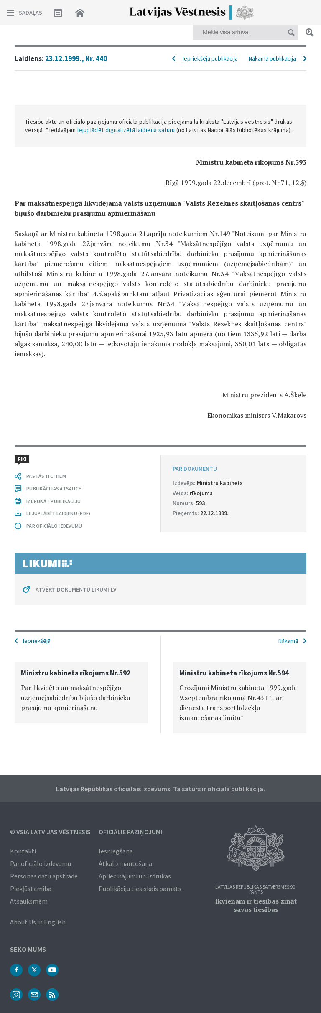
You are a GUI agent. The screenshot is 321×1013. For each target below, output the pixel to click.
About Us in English (38, 922)
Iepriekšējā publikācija (210, 58)
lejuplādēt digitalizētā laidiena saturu (126, 130)
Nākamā (288, 641)
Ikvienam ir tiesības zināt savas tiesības (256, 905)
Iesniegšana (116, 851)
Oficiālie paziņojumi (130, 832)
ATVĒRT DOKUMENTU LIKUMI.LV (76, 589)
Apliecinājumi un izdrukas (135, 876)
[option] (81, 692)
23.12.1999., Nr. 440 (76, 58)
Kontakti (23, 851)
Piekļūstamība (30, 888)
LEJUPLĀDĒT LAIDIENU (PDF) (58, 513)
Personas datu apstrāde (44, 876)
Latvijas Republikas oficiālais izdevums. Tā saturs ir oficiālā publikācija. (160, 789)
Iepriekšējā (37, 641)
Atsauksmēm (29, 901)
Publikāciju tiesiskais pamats (140, 888)
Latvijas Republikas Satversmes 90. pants (255, 889)
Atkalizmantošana (125, 863)
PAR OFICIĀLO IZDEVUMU (54, 526)
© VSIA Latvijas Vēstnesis (50, 832)
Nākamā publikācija (272, 58)
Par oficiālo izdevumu (40, 863)
